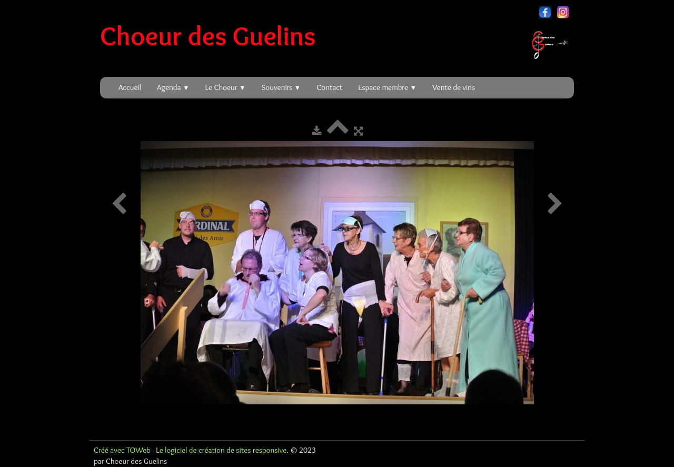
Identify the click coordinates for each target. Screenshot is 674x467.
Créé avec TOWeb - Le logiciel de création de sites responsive (190, 450)
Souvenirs (281, 87)
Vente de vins (453, 87)
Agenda (173, 87)
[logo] (338, 35)
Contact (329, 87)
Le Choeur (225, 87)
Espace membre (387, 87)
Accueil (129, 87)
